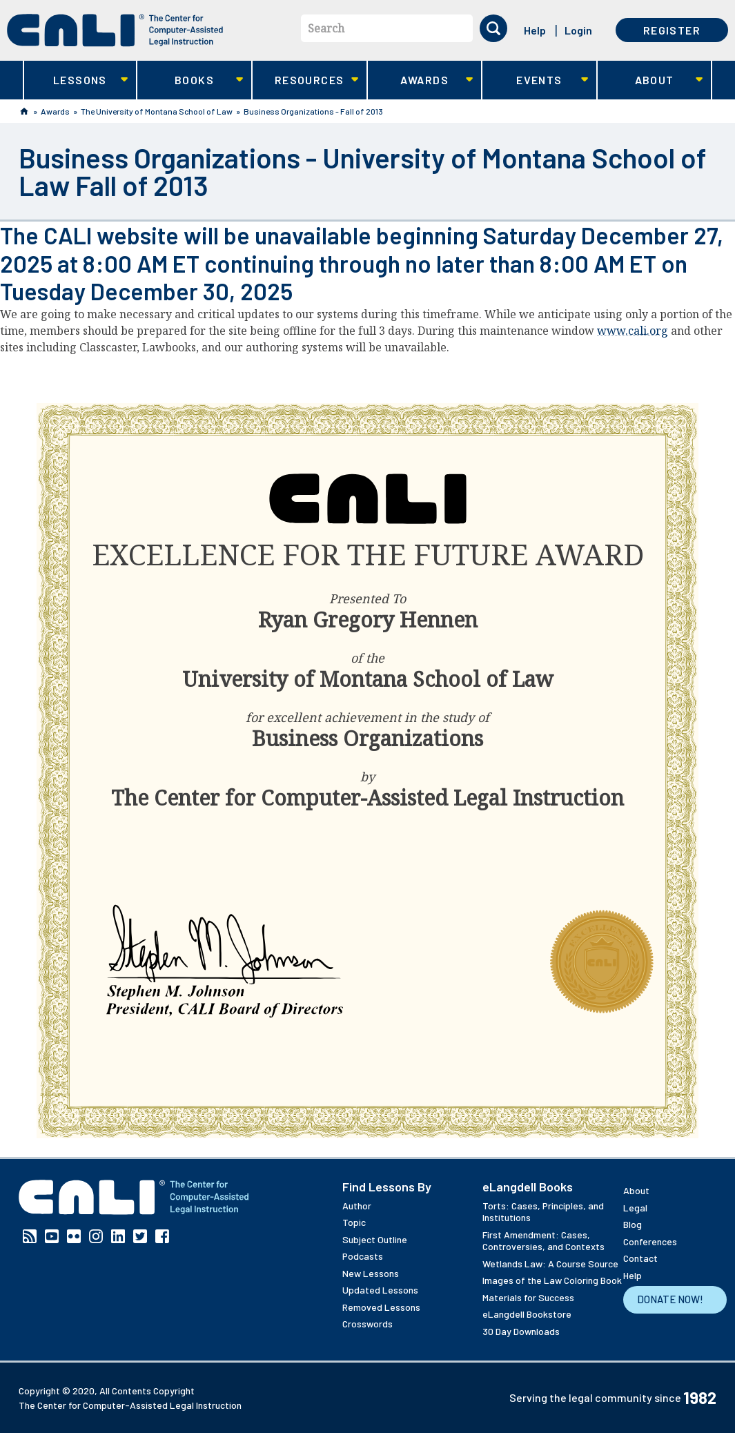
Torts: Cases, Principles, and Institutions (543, 1212)
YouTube (52, 1236)
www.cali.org (632, 330)
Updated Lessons (380, 1290)
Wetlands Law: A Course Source (550, 1263)
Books (190, 80)
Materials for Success (528, 1297)
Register (671, 30)
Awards (420, 80)
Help (535, 30)
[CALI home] (115, 30)
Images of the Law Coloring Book (552, 1280)
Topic (354, 1222)
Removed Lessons (381, 1307)
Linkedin (118, 1236)
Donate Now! (670, 1299)
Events (535, 80)
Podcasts (362, 1256)
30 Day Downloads (521, 1331)
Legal (635, 1207)
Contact (640, 1258)
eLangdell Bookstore (526, 1314)
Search (326, 28)
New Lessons (370, 1273)
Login (578, 30)
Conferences (650, 1241)
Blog (632, 1224)
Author (356, 1205)
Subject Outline (374, 1239)
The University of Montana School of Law (157, 111)
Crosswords (367, 1323)
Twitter (140, 1236)
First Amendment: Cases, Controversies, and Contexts (543, 1241)
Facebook (162, 1236)
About (650, 80)
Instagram (96, 1236)
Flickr (74, 1236)
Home (24, 111)
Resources (305, 80)
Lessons (76, 80)
